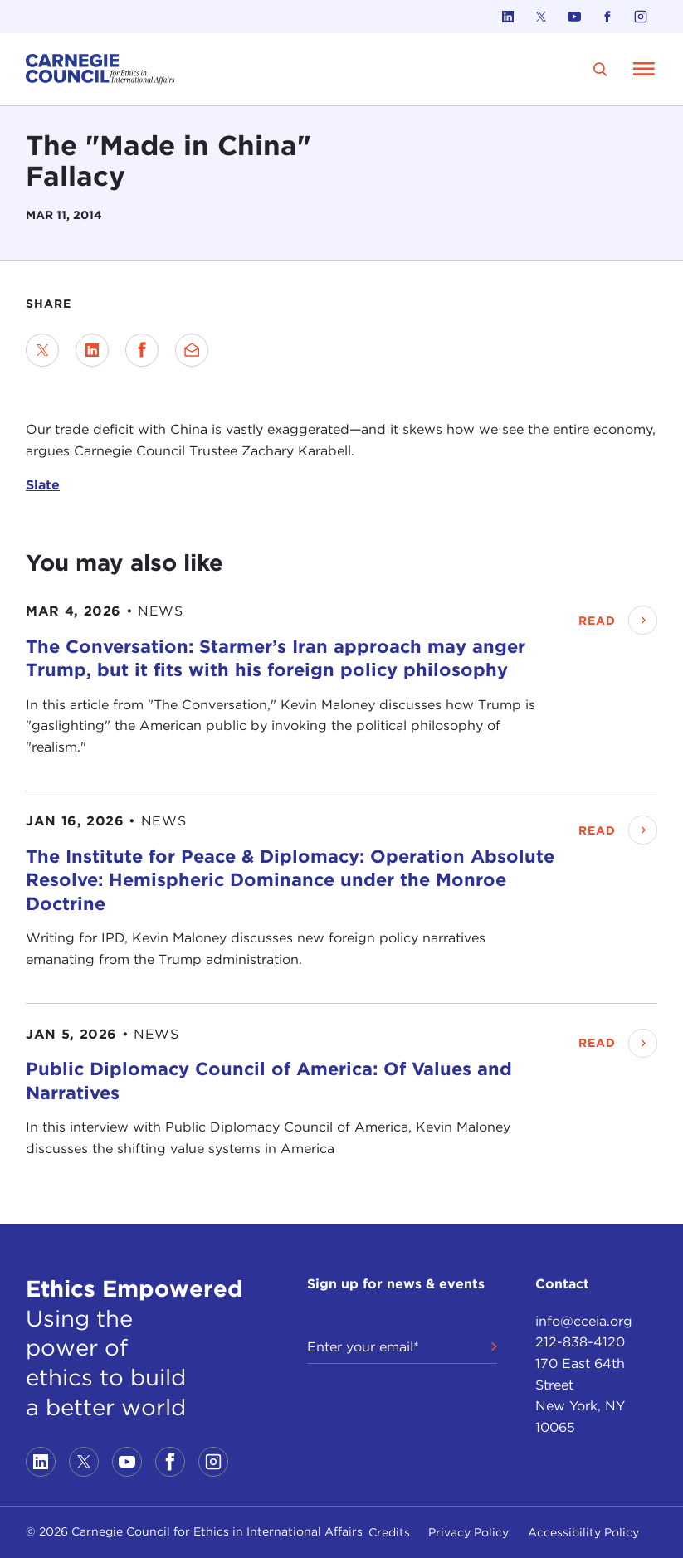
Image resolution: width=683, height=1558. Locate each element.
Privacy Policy (468, 1532)
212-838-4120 (580, 1342)
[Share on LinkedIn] (92, 350)
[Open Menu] (644, 69)
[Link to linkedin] (507, 16)
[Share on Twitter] (42, 350)
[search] (600, 69)
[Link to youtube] (574, 16)
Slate (43, 485)
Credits (389, 1532)
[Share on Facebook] (142, 350)
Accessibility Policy (583, 1532)
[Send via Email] (191, 350)
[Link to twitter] (541, 16)
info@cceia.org (583, 1321)
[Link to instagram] (640, 16)
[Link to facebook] (607, 16)
